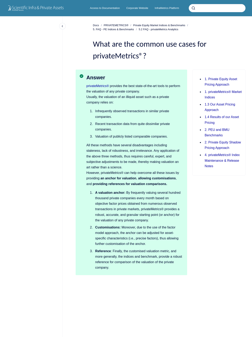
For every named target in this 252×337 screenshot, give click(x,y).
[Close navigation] (62, 26)
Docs (96, 25)
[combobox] (217, 8)
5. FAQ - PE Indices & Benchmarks (113, 29)
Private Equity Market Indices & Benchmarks (159, 25)
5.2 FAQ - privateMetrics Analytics (158, 29)
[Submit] (193, 8)
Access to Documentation (105, 8)
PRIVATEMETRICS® (116, 25)
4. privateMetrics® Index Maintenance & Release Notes (222, 160)
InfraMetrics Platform (167, 8)
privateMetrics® (97, 86)
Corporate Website (137, 8)
